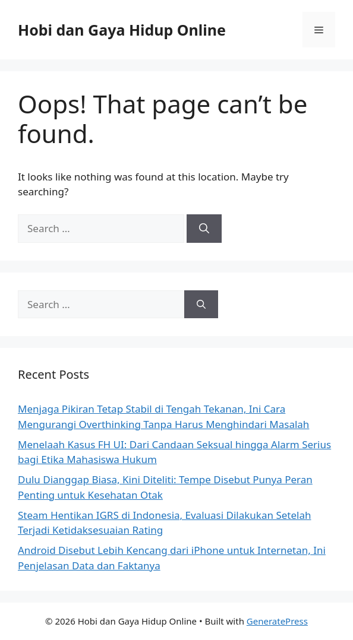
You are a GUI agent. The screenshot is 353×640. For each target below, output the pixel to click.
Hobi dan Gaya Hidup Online (122, 30)
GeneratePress (277, 621)
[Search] (204, 228)
